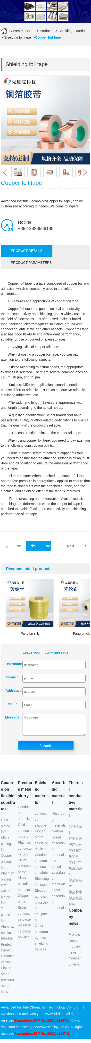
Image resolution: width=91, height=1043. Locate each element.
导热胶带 (75, 896)
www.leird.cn (55, 1017)
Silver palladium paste (24, 887)
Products (46, 31)
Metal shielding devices (41, 847)
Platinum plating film (7, 883)
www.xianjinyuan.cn (54, 1031)
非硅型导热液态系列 (75, 872)
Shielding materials (72, 31)
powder (23, 941)
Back (48, 546)
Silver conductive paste (24, 917)
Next (70, 546)
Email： (11, 704)
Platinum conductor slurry (25, 852)
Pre (18, 546)
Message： (11, 717)
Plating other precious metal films (7, 983)
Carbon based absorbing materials (59, 846)
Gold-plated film (5, 830)
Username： (11, 664)
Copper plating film (6, 865)
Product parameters (31, 263)
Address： (11, 690)
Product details (26, 251)
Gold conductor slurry (25, 834)
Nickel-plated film (6, 900)
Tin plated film (5, 918)
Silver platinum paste (24, 870)
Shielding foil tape (17, 37)
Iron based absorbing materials (59, 876)
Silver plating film (6, 847)
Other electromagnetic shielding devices (41, 941)
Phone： (11, 677)
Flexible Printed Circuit (7, 948)
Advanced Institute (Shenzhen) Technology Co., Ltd (39, 1011)
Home (29, 31)
